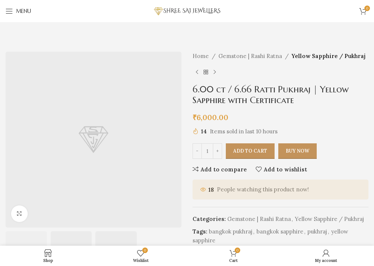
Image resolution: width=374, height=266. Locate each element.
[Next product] (214, 72)
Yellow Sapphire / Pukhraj (329, 55)
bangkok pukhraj (230, 231)
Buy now (297, 151)
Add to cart (250, 151)
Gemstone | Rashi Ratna (250, 55)
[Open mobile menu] (18, 11)
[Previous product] (197, 72)
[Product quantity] (207, 151)
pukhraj (317, 231)
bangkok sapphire (279, 231)
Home (201, 55)
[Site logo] (187, 10)
